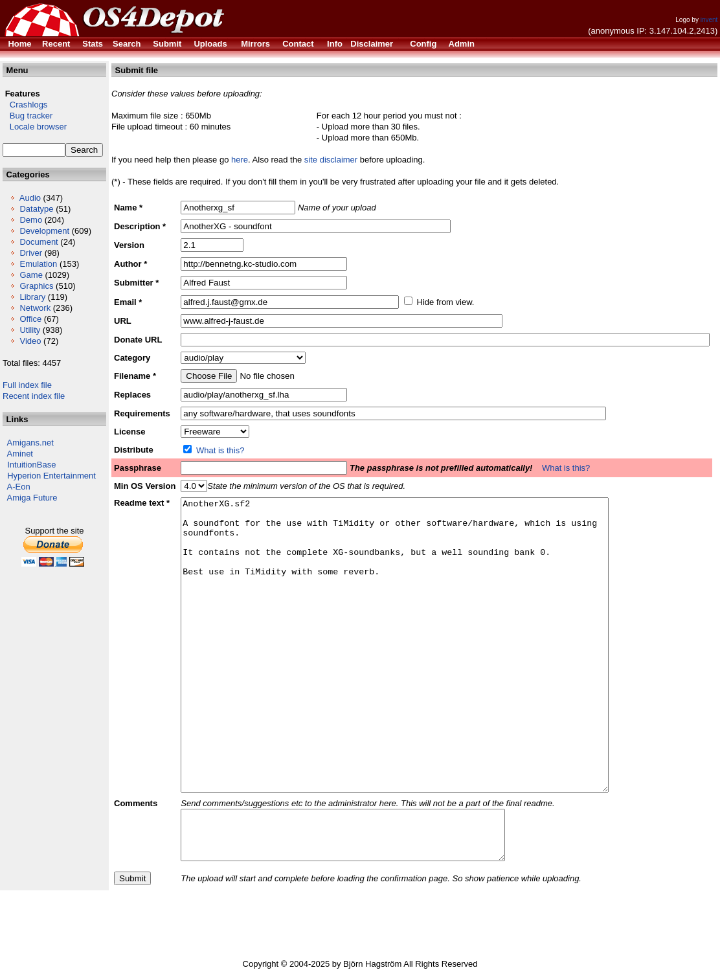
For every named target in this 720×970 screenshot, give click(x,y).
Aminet (20, 453)
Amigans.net (30, 442)
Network (35, 308)
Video (30, 341)
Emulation (38, 264)
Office (30, 319)
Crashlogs (25, 104)
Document (38, 242)
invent (709, 19)
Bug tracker (27, 115)
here (239, 159)
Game (30, 275)
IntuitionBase (31, 464)
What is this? (220, 450)
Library (32, 297)
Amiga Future (32, 497)
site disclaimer (330, 159)
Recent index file (34, 396)
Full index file (27, 385)
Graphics (36, 286)
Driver (30, 253)
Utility (29, 330)
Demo (30, 220)
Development (44, 231)
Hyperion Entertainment (51, 475)
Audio (30, 198)
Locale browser (35, 126)
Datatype (36, 209)
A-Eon (18, 486)
